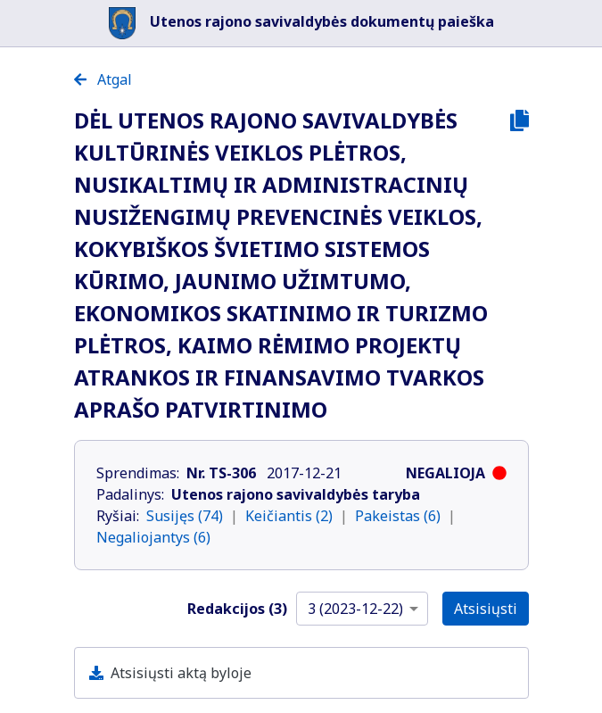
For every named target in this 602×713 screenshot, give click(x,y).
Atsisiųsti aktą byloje (181, 673)
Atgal (103, 79)
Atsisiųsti (485, 608)
